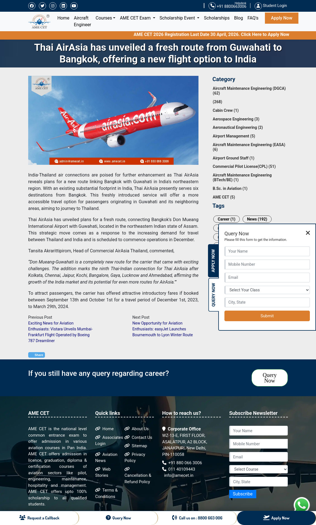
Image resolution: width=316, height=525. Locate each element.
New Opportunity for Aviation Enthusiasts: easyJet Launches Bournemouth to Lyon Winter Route (162, 329)
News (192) (257, 219)
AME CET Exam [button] (136, 18)
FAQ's (252, 18)
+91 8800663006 (227, 6)
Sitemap (136, 445)
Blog (238, 18)
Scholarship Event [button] (178, 18)
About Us (137, 428)
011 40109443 (178, 469)
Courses (104, 18)
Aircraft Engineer (82, 21)
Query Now (270, 378)
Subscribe (243, 494)
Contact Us (138, 437)
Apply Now (281, 18)
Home (64, 17)
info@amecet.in (178, 475)
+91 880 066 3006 (182, 462)
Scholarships (216, 18)
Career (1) (226, 219)
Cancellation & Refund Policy (138, 475)
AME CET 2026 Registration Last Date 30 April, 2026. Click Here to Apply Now (219, 34)
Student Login (271, 5)
